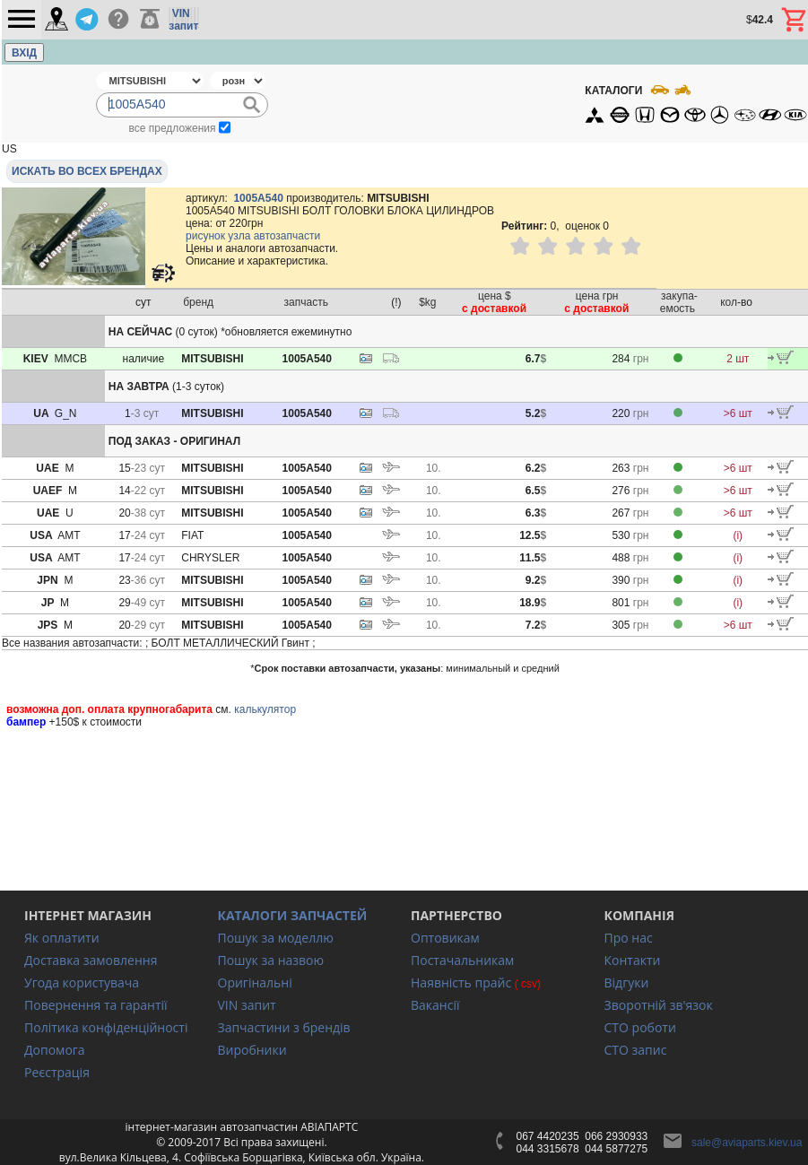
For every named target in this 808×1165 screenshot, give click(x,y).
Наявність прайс (461, 982)
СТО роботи (640, 1027)
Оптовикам (445, 937)
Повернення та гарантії (96, 1004)
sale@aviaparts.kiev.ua (746, 1142)
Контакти (632, 960)
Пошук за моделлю (276, 937)
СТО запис (635, 1049)
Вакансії (435, 1004)
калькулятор (265, 709)
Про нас (628, 937)
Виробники (252, 1049)
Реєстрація (57, 1072)
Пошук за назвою (271, 960)
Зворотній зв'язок (658, 1004)
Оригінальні (255, 982)
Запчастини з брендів (284, 1027)
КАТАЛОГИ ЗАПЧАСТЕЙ (293, 915)
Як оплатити (62, 937)
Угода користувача (81, 982)
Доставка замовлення (90, 960)
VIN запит (247, 1004)
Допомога (54, 1049)
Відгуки (626, 982)
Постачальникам (462, 960)
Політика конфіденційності (105, 1027)
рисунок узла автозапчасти (253, 236)
